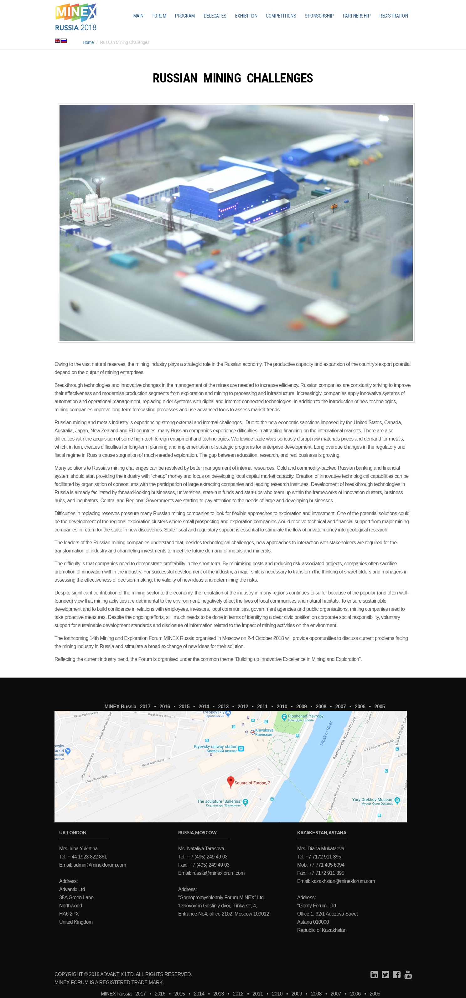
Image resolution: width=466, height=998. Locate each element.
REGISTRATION (393, 16)
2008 (321, 706)
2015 (184, 706)
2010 (282, 706)
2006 (360, 706)
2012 (243, 706)
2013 (223, 706)
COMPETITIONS (281, 16)
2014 (204, 706)
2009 (301, 706)
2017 (145, 706)
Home (88, 42)
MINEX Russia (120, 706)
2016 (164, 706)
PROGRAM (185, 16)
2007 (340, 706)
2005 (379, 706)
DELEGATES (215, 16)
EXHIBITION (246, 16)
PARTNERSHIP (357, 16)
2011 (262, 706)
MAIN (138, 16)
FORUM (159, 16)
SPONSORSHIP (319, 16)
